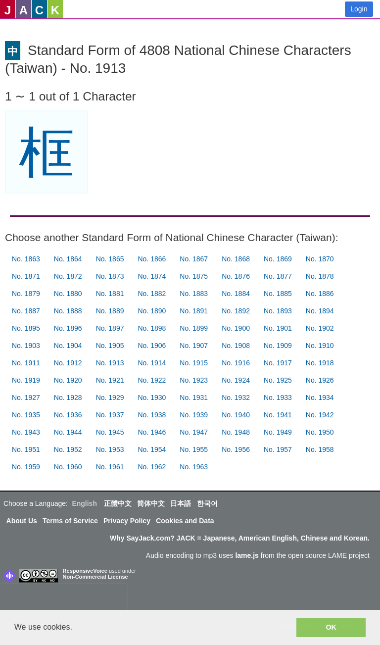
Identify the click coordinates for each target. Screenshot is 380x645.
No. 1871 (26, 276)
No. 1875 (194, 276)
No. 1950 (320, 432)
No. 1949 (278, 432)
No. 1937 (110, 415)
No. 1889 (110, 311)
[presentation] (63, 599)
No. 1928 (68, 397)
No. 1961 (110, 467)
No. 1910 (320, 345)
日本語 (180, 503)
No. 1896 (68, 328)
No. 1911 (26, 363)
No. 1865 (110, 259)
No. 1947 (194, 432)
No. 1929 (110, 397)
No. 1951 (26, 449)
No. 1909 (278, 345)
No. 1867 (194, 259)
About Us (21, 521)
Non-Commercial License (95, 577)
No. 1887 (26, 311)
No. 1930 (152, 397)
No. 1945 (110, 432)
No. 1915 (194, 363)
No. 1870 (320, 259)
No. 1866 (152, 259)
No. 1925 (278, 380)
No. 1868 (236, 259)
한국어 (207, 503)
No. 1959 (26, 467)
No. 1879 (26, 294)
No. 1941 (278, 415)
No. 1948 (236, 432)
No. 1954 (152, 449)
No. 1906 (152, 345)
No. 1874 (152, 276)
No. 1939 (194, 415)
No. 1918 (320, 363)
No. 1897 (110, 328)
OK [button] (331, 627)
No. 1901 (278, 328)
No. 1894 (320, 311)
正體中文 (118, 503)
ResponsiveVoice (85, 571)
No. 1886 (320, 294)
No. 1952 (68, 449)
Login (358, 9)
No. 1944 (68, 432)
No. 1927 (26, 397)
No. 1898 (152, 328)
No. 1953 (110, 449)
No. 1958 (320, 449)
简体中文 (151, 503)
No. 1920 (68, 380)
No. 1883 (194, 294)
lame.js (246, 555)
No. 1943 (26, 432)
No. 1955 (194, 449)
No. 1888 (68, 311)
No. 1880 (68, 294)
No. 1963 (194, 467)
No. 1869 (278, 259)
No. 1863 (26, 259)
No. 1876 (236, 276)
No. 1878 (320, 276)
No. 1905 (110, 345)
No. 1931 (194, 397)
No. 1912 (68, 363)
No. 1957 (278, 449)
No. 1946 (152, 432)
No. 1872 (68, 276)
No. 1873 (110, 276)
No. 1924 (236, 380)
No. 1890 (152, 311)
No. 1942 (320, 415)
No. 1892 (236, 311)
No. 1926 (320, 380)
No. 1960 (68, 467)
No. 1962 (152, 467)
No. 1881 (110, 294)
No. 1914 (152, 363)
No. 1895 (26, 328)
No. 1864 (68, 259)
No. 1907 (194, 345)
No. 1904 (68, 345)
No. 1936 (68, 415)
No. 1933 (278, 397)
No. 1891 (194, 311)
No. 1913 (110, 363)
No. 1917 (278, 363)
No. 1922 (152, 380)
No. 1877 (278, 276)
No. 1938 (152, 415)
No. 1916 (236, 363)
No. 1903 (26, 345)
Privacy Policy (126, 521)
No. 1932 (236, 397)
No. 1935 (26, 415)
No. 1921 (110, 380)
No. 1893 (278, 311)
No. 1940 (236, 415)
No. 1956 (236, 449)
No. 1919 (26, 380)
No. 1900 (236, 328)
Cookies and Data (185, 521)
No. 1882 (152, 294)
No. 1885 (278, 294)
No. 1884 (236, 294)
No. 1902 (320, 328)
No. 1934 (320, 397)
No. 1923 (194, 380)
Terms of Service (70, 521)
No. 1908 (236, 345)
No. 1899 (194, 328)
